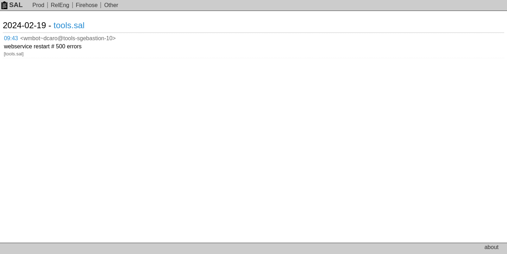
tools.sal (77, 25)
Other (111, 5)
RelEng (60, 5)
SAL (12, 4)
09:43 (18, 37)
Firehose (87, 5)
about (491, 247)
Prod (38, 5)
